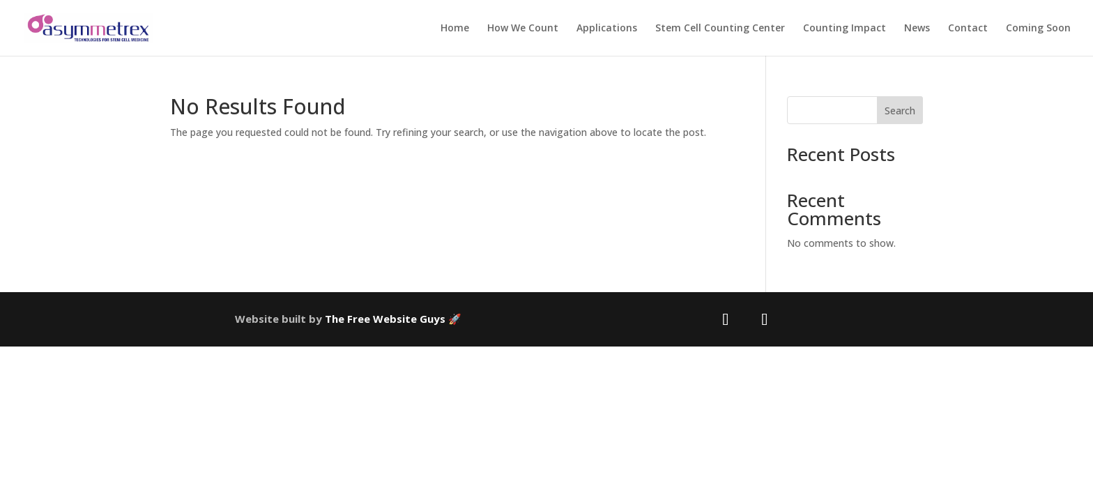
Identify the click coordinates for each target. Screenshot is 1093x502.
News (917, 28)
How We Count (522, 28)
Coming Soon (1038, 28)
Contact (968, 28)
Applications (606, 28)
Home (455, 28)
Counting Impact (844, 28)
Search (900, 110)
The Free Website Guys (385, 319)
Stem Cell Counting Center (720, 28)
